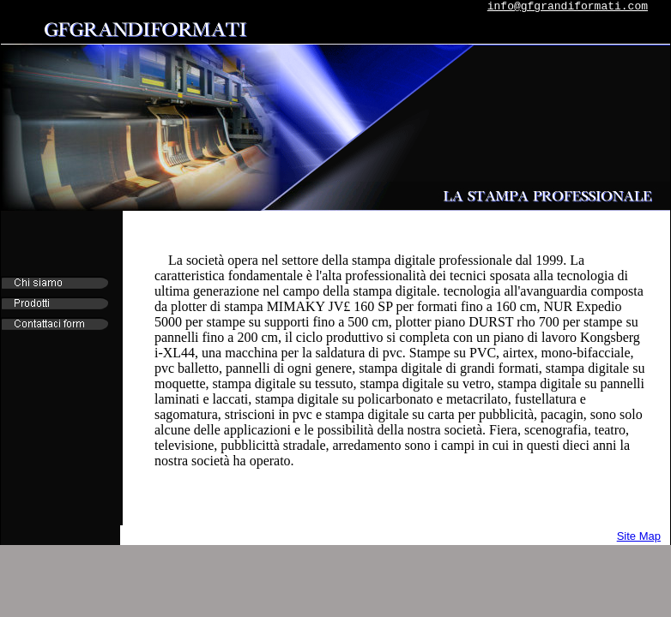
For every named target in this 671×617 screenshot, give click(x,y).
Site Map (639, 536)
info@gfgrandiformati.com (567, 6)
